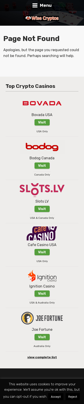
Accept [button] (56, 396)
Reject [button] (72, 396)
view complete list (42, 357)
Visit (42, 122)
